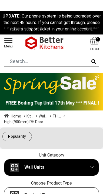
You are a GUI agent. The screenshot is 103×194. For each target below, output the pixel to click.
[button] (17, 136)
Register (92, 28)
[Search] (94, 61)
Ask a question (35, 28)
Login (77, 28)
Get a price (12, 28)
